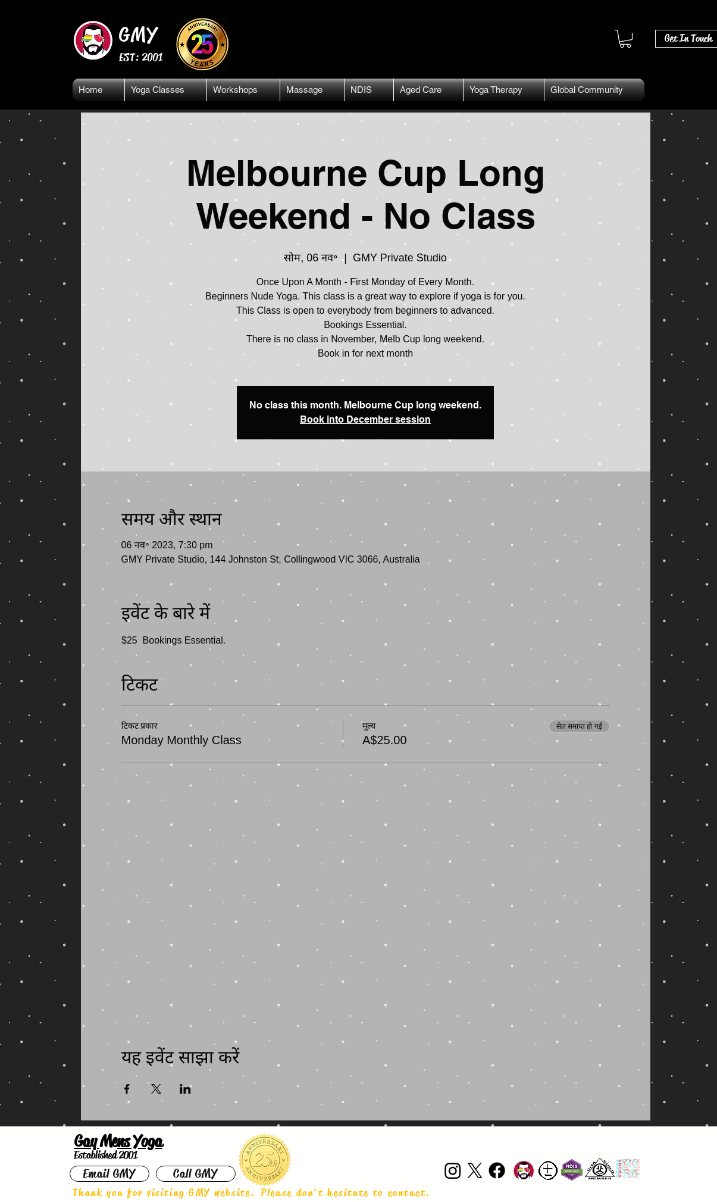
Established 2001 (105, 1155)
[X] (475, 1170)
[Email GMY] (109, 1174)
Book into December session (365, 419)
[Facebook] (497, 1170)
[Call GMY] (196, 1174)
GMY (139, 34)
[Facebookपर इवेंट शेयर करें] (127, 1089)
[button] (625, 39)
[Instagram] (453, 1170)
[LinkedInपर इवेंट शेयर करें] (185, 1089)
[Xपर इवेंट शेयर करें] (156, 1089)
